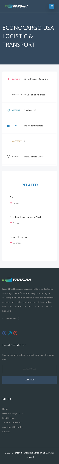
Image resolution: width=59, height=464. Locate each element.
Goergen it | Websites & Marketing (28, 452)
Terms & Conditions (11, 422)
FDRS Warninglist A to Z (13, 413)
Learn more (11, 318)
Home (5, 409)
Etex (11, 197)
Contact (6, 431)
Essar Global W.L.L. (20, 237)
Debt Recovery (9, 418)
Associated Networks (12, 427)
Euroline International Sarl (25, 217)
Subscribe (29, 380)
